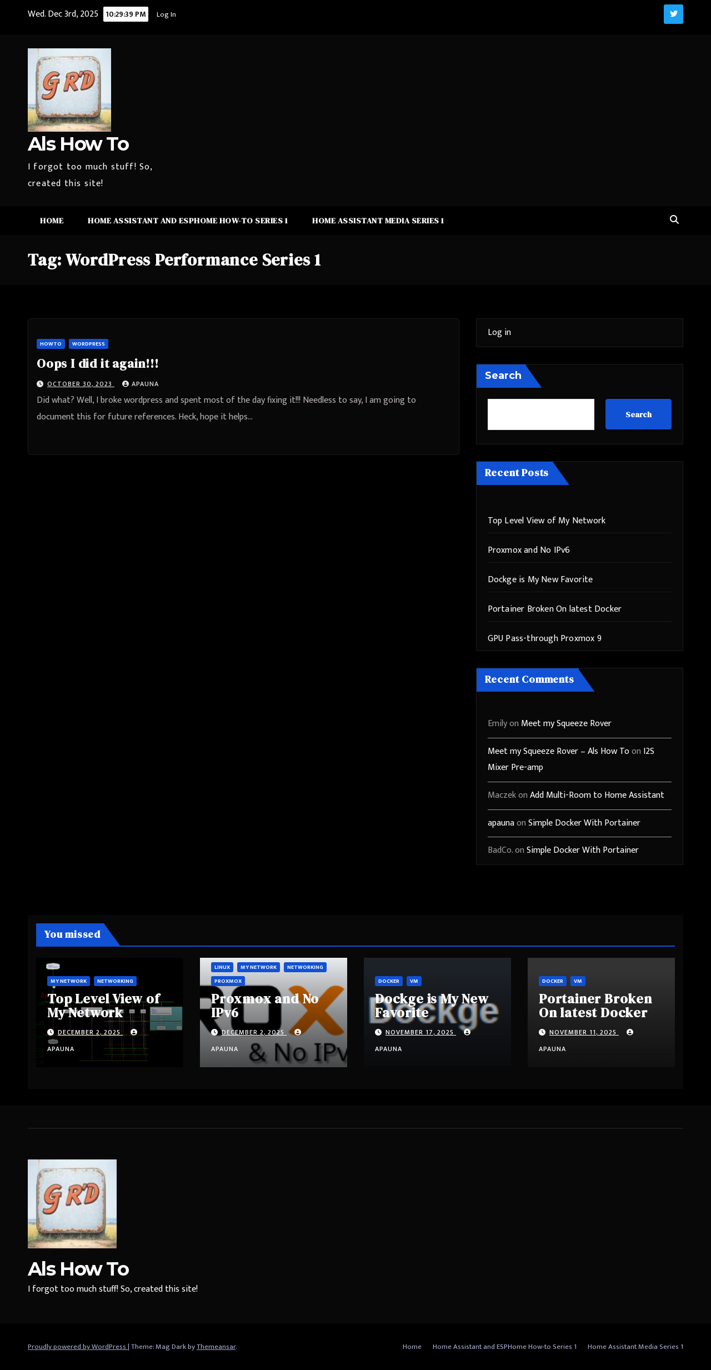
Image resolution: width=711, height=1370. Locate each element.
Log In (166, 14)
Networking (115, 981)
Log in (499, 332)
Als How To (78, 144)
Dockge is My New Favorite (540, 579)
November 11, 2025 (584, 1032)
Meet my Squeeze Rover (566, 723)
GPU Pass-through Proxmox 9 (545, 638)
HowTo (51, 343)
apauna (140, 383)
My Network (69, 981)
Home (51, 220)
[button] (674, 220)
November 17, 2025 (420, 1032)
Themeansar (216, 1347)
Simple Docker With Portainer (584, 823)
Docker (388, 981)
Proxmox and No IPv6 (529, 550)
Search (503, 375)
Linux (222, 967)
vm (414, 981)
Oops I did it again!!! (98, 363)
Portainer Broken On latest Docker (555, 609)
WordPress (88, 343)
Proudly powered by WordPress (78, 1347)
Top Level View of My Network (547, 520)
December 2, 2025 (90, 1032)
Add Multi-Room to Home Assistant (597, 795)
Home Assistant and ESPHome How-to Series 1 (188, 220)
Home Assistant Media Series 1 (378, 220)
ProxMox (228, 981)
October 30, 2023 (80, 383)
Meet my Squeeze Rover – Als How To (558, 751)
